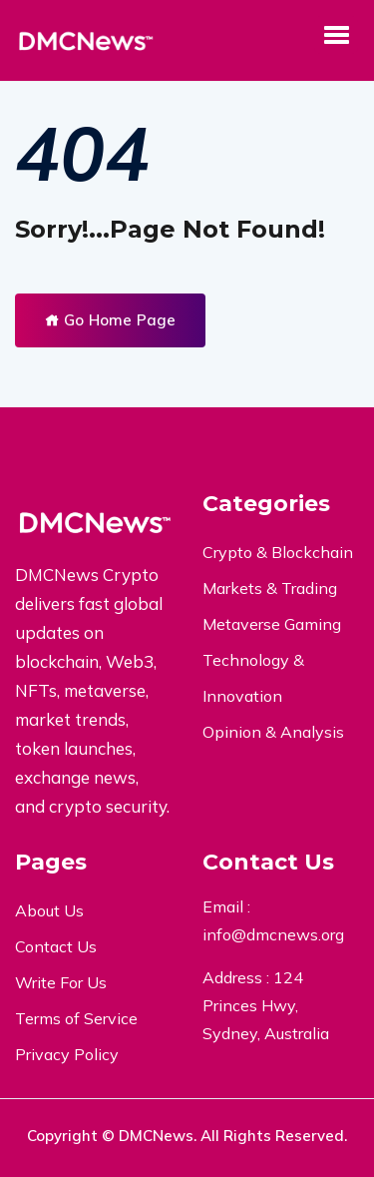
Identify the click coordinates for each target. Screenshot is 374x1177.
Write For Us (61, 982)
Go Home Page (110, 319)
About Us (49, 910)
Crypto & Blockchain (277, 552)
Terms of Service (76, 1018)
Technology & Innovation (253, 678)
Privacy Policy (67, 1054)
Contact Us (56, 946)
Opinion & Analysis (273, 732)
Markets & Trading (269, 588)
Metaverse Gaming (271, 624)
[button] (336, 35)
